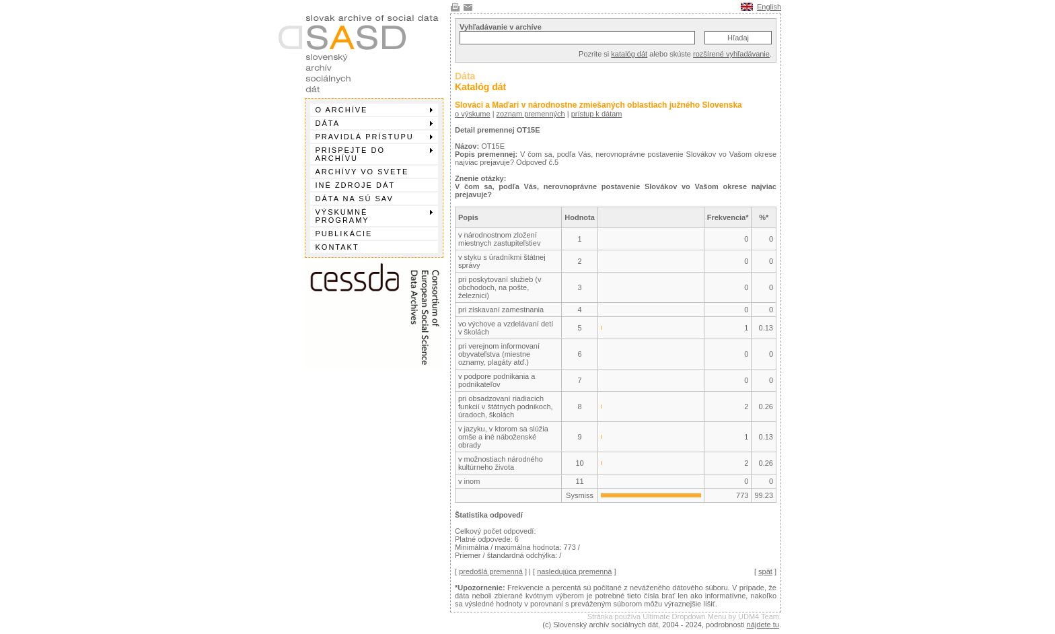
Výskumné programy (374, 216)
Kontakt (337, 247)
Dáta (374, 123)
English (769, 7)
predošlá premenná (491, 571)
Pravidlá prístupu (374, 137)
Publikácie (344, 234)
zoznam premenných (531, 114)
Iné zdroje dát (355, 185)
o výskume (472, 114)
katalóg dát (629, 54)
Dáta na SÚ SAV (355, 199)
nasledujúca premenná (574, 571)
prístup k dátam (596, 114)
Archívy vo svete (362, 172)
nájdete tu (763, 625)
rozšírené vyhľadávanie (731, 54)
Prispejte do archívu (374, 154)
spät (765, 571)
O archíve (374, 110)
